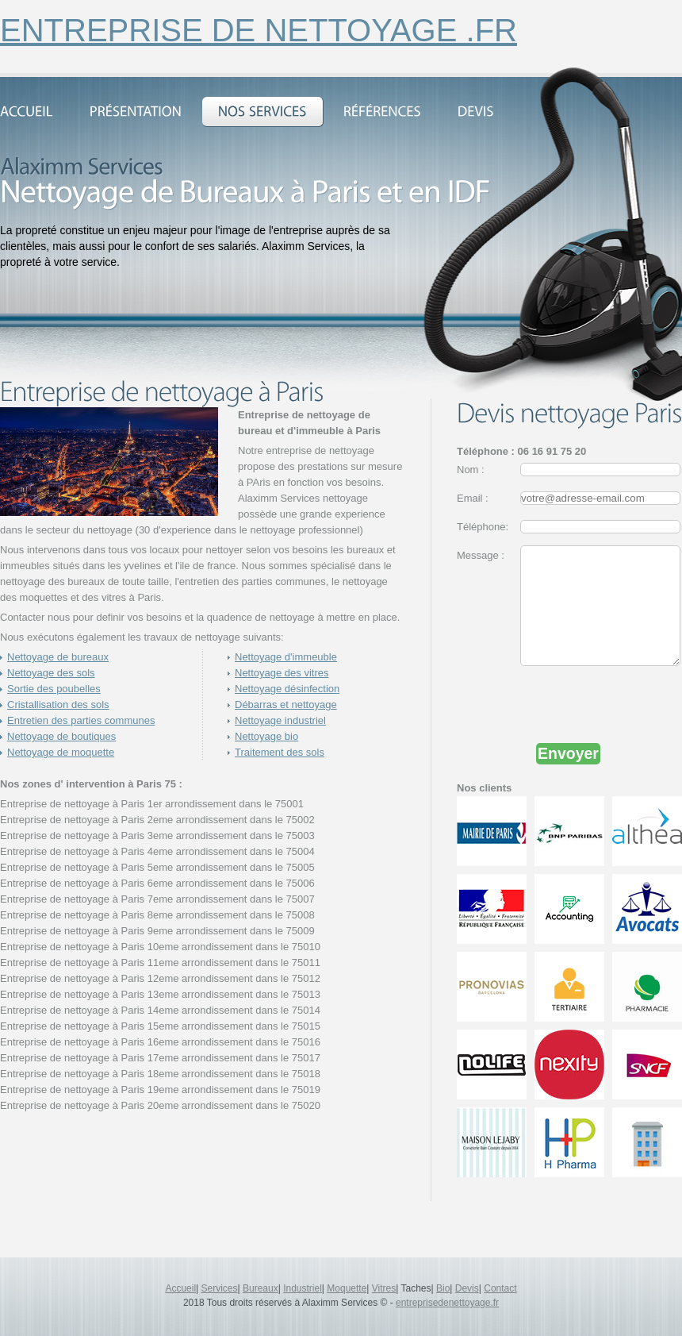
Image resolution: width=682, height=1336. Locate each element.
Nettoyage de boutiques (61, 736)
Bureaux (260, 1288)
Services (219, 1288)
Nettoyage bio (266, 736)
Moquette (346, 1288)
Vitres (384, 1288)
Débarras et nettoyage (286, 704)
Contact (500, 1288)
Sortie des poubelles (54, 689)
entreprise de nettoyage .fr (258, 30)
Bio (443, 1288)
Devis (467, 1288)
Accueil (180, 1288)
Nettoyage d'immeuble (286, 657)
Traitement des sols (279, 752)
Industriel (302, 1288)
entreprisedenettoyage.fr (447, 1302)
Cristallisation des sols (58, 704)
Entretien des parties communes (81, 720)
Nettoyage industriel (280, 720)
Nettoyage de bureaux (58, 657)
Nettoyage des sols (51, 673)
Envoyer (568, 777)
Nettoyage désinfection (287, 689)
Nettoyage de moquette (60, 752)
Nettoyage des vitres (282, 673)
